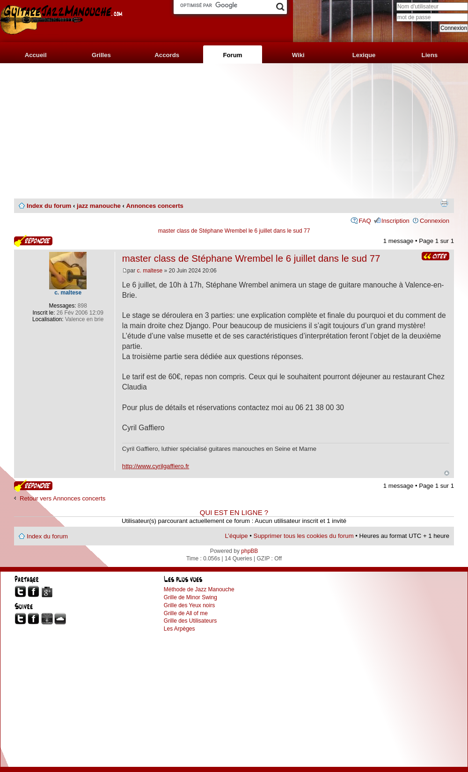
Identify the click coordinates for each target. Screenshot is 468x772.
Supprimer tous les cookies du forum (304, 535)
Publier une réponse (33, 241)
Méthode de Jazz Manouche (199, 589)
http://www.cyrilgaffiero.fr (155, 466)
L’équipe (236, 535)
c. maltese (150, 270)
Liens (430, 55)
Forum (232, 55)
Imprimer (444, 203)
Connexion (434, 220)
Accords (166, 55)
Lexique (364, 55)
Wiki (298, 55)
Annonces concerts (154, 205)
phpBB (249, 551)
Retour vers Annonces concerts (62, 498)
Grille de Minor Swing (190, 597)
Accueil (36, 55)
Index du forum (49, 205)
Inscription (395, 220)
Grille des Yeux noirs (189, 605)
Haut (446, 473)
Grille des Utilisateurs (190, 621)
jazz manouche (99, 205)
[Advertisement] (234, 131)
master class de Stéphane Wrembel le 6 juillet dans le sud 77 (234, 231)
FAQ (364, 220)
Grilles (101, 55)
